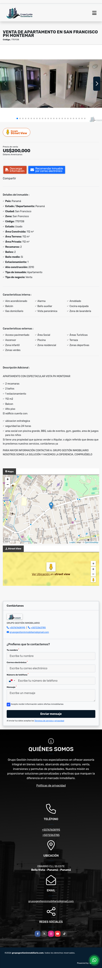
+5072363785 (38, 627)
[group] (51, 83)
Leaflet (72, 542)
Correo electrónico (17, 662)
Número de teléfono (17, 674)
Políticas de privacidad (51, 785)
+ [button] (8, 479)
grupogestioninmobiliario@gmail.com (29, 632)
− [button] (8, 485)
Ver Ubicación (41, 574)
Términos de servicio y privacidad (49, 721)
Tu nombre (13, 649)
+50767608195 (17, 627)
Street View (16, 132)
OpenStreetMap (91, 542)
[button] (17, 118)
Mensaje (12, 687)
